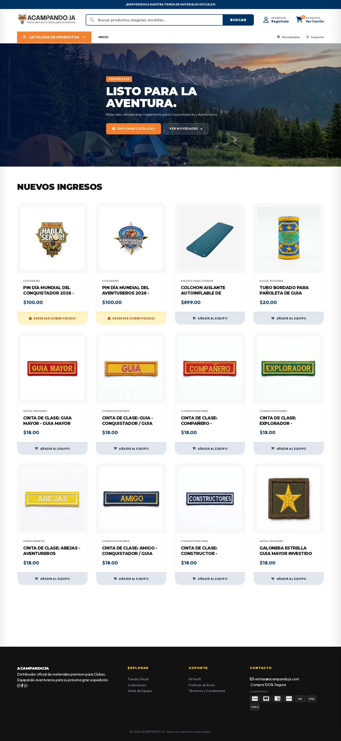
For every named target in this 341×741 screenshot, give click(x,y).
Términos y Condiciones (207, 691)
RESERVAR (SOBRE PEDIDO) (52, 318)
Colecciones (137, 685)
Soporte (315, 37)
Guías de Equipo (140, 691)
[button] (310, 20)
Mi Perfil (195, 679)
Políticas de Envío (202, 685)
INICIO (103, 37)
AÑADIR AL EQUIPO (210, 318)
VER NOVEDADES (185, 128)
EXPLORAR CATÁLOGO (133, 128)
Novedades (288, 37)
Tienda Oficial (138, 679)
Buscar (238, 20)
